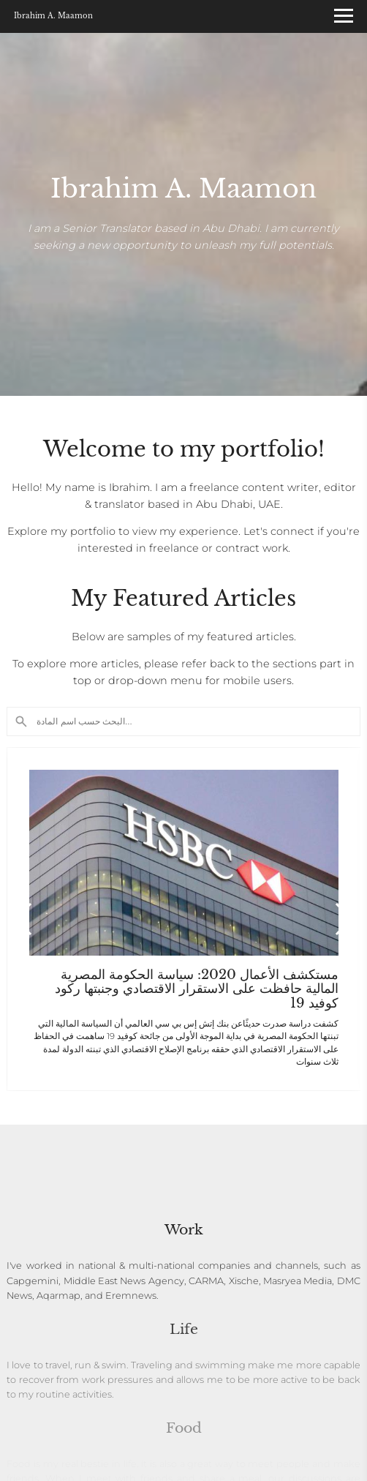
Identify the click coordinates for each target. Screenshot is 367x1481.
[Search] (183, 721)
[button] (343, 919)
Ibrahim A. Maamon (53, 16)
